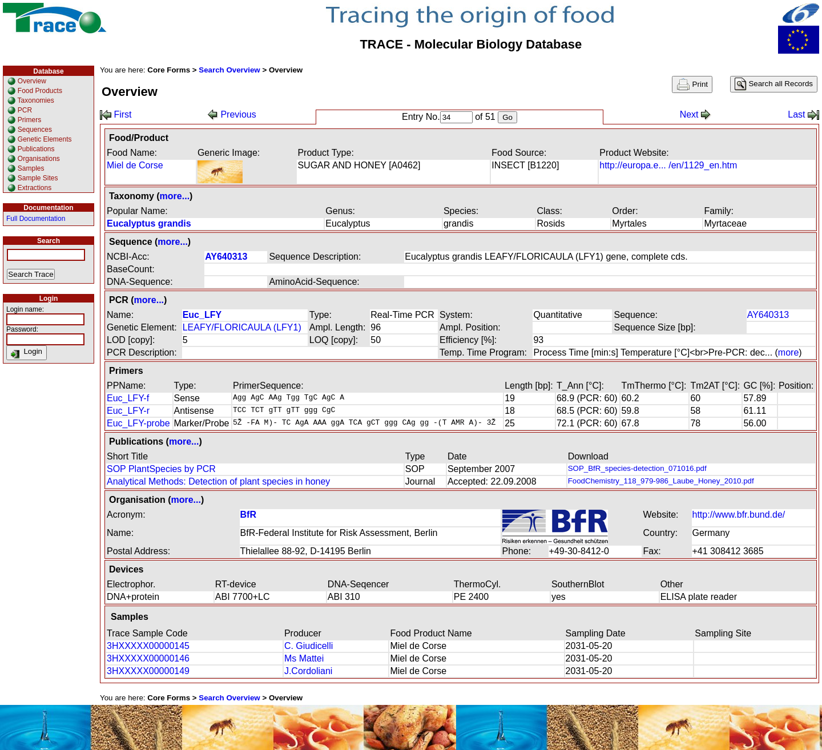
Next (695, 114)
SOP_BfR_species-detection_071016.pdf (637, 468)
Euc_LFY (202, 315)
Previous (232, 114)
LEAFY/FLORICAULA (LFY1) (242, 327)
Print (692, 84)
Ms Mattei (304, 658)
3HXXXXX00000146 (148, 658)
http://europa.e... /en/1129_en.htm (668, 165)
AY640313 (226, 256)
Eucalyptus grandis (149, 223)
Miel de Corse (135, 165)
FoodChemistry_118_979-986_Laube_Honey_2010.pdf (661, 481)
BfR (248, 514)
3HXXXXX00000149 (148, 671)
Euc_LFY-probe (138, 423)
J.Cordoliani (308, 671)
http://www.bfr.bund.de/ (738, 514)
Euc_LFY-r (128, 411)
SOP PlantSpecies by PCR (161, 469)
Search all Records (774, 84)
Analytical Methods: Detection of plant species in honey (218, 481)
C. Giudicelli (308, 646)
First (116, 114)
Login (26, 352)
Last (803, 114)
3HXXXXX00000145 (148, 646)
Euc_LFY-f (128, 398)
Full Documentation (35, 219)
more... (175, 196)
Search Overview (229, 70)
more (788, 352)
